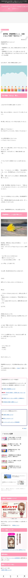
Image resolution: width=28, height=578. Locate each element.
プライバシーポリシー (23, 571)
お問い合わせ (14, 573)
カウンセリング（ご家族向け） (23, 567)
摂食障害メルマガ (14, 566)
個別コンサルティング (8, 418)
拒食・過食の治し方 (4, 29)
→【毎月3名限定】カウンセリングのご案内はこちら (13, 534)
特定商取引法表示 (14, 571)
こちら (18, 368)
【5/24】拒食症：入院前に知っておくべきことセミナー (5, 568)
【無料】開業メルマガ (8, 414)
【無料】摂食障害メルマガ (9, 389)
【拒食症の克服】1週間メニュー (10, 402)
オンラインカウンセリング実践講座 (11, 422)
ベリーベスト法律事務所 (14, 542)
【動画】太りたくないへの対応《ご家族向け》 (14, 398)
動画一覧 (5, 571)
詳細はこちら (16, 509)
